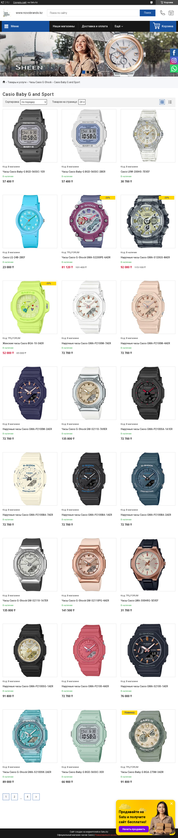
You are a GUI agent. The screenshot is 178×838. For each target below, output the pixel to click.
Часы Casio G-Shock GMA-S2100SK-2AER (27, 772)
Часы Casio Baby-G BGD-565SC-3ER (83, 772)
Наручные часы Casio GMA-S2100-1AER (144, 686)
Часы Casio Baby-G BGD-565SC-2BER (83, 171)
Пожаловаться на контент (108, 835)
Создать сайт (20, 2)
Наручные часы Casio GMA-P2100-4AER (85, 686)
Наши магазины (64, 26)
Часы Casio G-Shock (40, 82)
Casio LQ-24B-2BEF (14, 257)
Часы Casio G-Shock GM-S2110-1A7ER (25, 600)
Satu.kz (104, 832)
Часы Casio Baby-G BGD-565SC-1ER (24, 171)
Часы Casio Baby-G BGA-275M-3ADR (142, 772)
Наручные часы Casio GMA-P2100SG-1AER (28, 686)
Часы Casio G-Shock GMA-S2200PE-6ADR (86, 257)
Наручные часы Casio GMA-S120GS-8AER (145, 257)
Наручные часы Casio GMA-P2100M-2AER (27, 429)
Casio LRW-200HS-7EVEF (135, 171)
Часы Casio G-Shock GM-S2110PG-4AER (85, 600)
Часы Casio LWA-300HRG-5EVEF (139, 600)
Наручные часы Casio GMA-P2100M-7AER (86, 343)
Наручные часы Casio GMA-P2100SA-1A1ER (147, 429)
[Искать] (147, 13)
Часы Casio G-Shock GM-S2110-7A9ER (84, 429)
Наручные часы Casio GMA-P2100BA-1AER (87, 514)
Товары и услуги (17, 82)
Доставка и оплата (95, 26)
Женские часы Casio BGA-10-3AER (23, 343)
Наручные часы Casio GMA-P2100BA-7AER (28, 514)
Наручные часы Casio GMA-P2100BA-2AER (146, 514)
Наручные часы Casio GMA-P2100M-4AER (145, 343)
